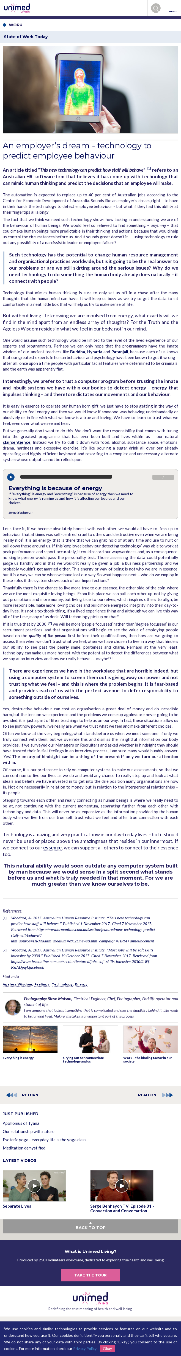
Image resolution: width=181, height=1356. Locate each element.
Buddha (77, 351)
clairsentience (17, 442)
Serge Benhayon (20, 512)
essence (52, 847)
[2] (50, 623)
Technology (62, 984)
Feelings (42, 984)
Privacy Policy (85, 1348)
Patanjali (119, 351)
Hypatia (94, 351)
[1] (149, 168)
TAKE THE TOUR (90, 1275)
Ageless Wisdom (17, 984)
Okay (107, 1348)
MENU (173, 8)
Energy (81, 984)
